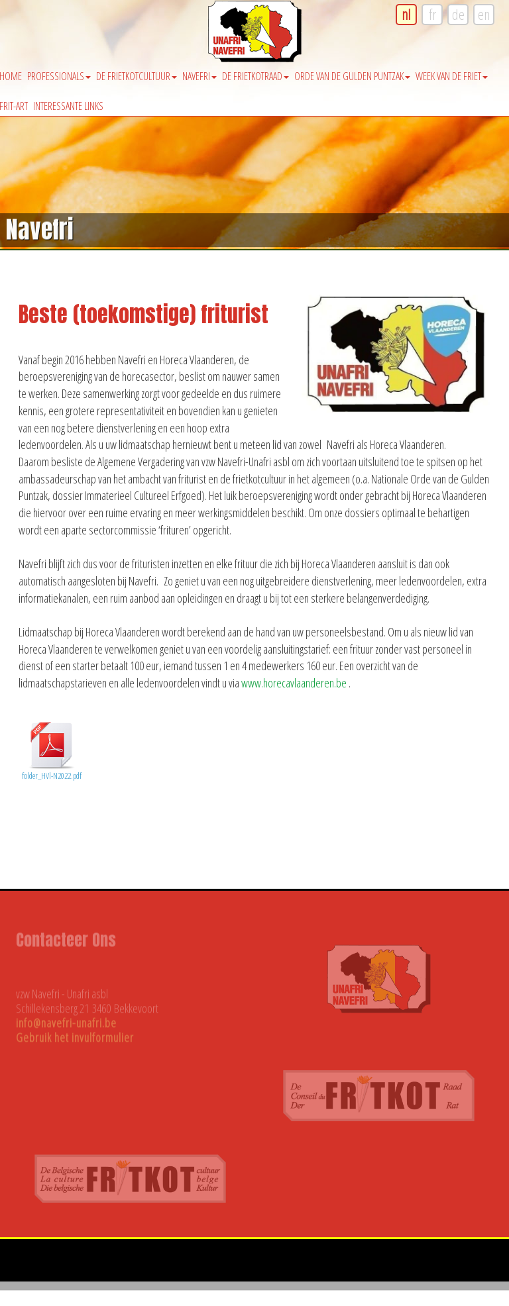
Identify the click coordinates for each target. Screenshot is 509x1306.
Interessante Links (68, 106)
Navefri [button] (199, 76)
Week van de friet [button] (452, 76)
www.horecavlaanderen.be (294, 683)
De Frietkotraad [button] (255, 76)
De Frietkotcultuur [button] (136, 76)
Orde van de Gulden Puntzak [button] (352, 76)
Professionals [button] (59, 76)
